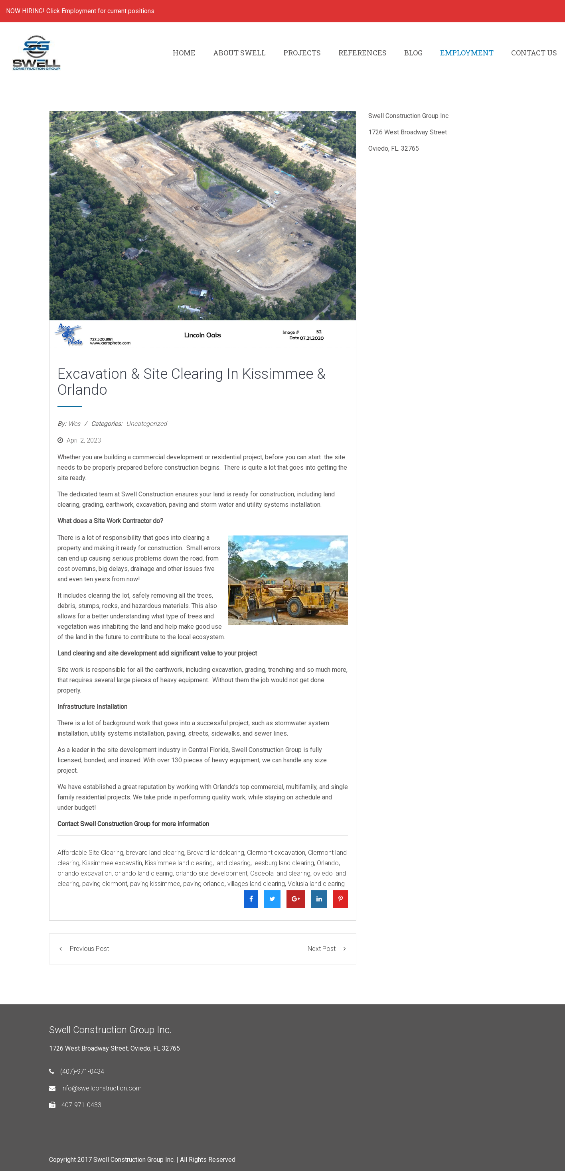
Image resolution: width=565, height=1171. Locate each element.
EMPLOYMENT (467, 52)
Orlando (328, 863)
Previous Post (84, 949)
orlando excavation (84, 873)
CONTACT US (534, 52)
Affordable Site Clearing (90, 852)
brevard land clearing (155, 852)
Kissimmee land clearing (179, 863)
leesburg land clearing (283, 863)
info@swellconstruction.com (95, 1088)
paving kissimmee (155, 884)
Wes (74, 423)
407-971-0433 (75, 1105)
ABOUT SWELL (239, 52)
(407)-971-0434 (76, 1071)
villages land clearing (256, 884)
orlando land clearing (144, 873)
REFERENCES (362, 52)
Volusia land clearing (316, 884)
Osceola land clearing (280, 873)
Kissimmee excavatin (112, 863)
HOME (184, 52)
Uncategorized (146, 423)
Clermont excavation (276, 852)
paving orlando (204, 884)
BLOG (413, 52)
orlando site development (211, 873)
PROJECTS (302, 52)
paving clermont (104, 884)
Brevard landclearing (215, 852)
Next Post (327, 949)
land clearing (233, 863)
